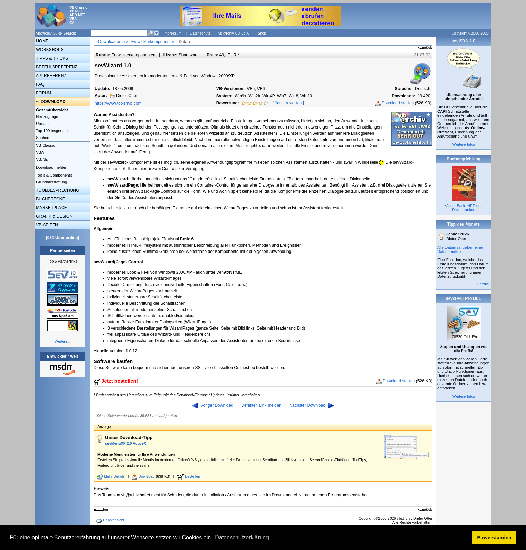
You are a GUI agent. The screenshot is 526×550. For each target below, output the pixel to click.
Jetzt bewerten (288, 103)
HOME (41, 41)
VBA (39, 152)
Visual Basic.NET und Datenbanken (463, 207)
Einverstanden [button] (494, 537)
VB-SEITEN (46, 224)
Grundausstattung (51, 182)
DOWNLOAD (53, 101)
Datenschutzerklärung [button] (242, 537)
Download (146, 476)
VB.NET (42, 159)
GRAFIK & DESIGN (54, 216)
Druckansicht (110, 520)
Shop (261, 33)
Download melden (51, 167)
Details (483, 284)
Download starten (398, 103)
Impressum (172, 33)
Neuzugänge (46, 117)
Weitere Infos (464, 144)
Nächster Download (311, 405)
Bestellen (192, 476)
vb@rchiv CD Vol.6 (234, 33)
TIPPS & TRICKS (51, 58)
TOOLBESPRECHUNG (57, 190)
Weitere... (62, 341)
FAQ (39, 84)
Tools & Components (53, 175)
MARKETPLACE (51, 207)
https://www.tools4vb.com (118, 103)
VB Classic (45, 145)
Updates (42, 124)
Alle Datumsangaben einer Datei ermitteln (460, 249)
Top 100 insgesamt (52, 131)
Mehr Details (114, 476)
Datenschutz (200, 33)
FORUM (43, 93)
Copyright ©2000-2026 (470, 33)
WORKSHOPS (49, 49)
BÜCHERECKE (50, 199)
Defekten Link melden (261, 405)
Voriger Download (212, 405)
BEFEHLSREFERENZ (56, 67)
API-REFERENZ (50, 75)
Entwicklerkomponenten (153, 41)
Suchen (42, 137)
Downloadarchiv (113, 41)
